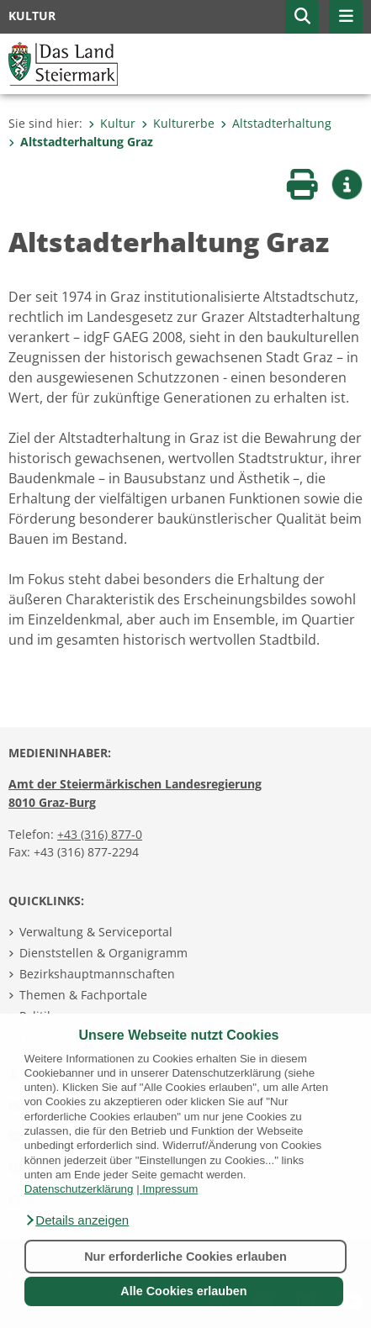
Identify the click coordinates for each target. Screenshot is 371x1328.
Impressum (170, 1189)
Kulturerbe (178, 123)
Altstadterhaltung (275, 123)
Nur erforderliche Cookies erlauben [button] (185, 1256)
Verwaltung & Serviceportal (95, 932)
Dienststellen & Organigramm (103, 953)
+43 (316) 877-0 (99, 834)
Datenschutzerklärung (79, 1189)
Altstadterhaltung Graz (80, 142)
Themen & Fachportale (83, 995)
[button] (76, 1220)
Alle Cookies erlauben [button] (183, 1291)
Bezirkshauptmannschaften (97, 974)
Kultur (111, 123)
